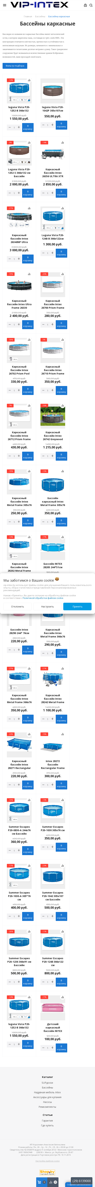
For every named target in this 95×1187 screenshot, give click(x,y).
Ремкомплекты (47, 1106)
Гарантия (47, 1120)
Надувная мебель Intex (47, 1092)
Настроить (47, 606)
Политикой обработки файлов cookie (43, 598)
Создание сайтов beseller (79, 1184)
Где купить (47, 1125)
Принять (77, 606)
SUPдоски (47, 1082)
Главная (28, 16)
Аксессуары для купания (47, 1097)
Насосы (47, 1102)
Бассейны (47, 1087)
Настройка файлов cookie (47, 1161)
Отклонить (17, 606)
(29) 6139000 (82, 1181)
